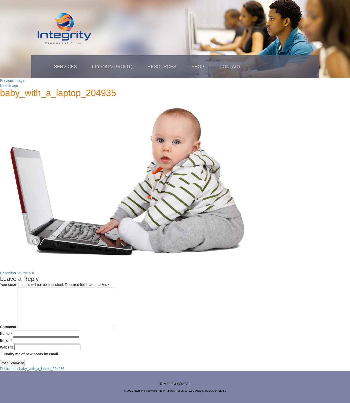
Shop (197, 66)
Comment (8, 327)
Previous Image (12, 80)
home (163, 384)
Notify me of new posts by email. (31, 354)
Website (6, 347)
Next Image (9, 86)
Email (6, 340)
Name (6, 334)
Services (65, 66)
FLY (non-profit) (112, 66)
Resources (162, 66)
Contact (230, 66)
